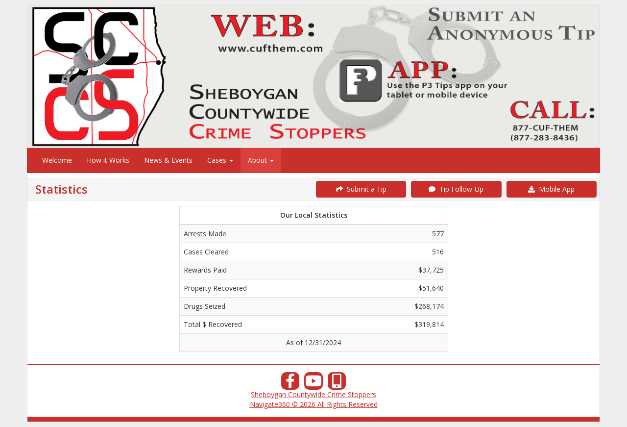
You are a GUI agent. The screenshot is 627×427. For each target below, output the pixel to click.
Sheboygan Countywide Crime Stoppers (313, 394)
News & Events (168, 160)
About (261, 160)
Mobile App (551, 189)
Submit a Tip (361, 189)
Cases (220, 160)
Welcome (57, 160)
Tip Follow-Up (456, 189)
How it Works (108, 160)
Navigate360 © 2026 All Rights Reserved (314, 404)
